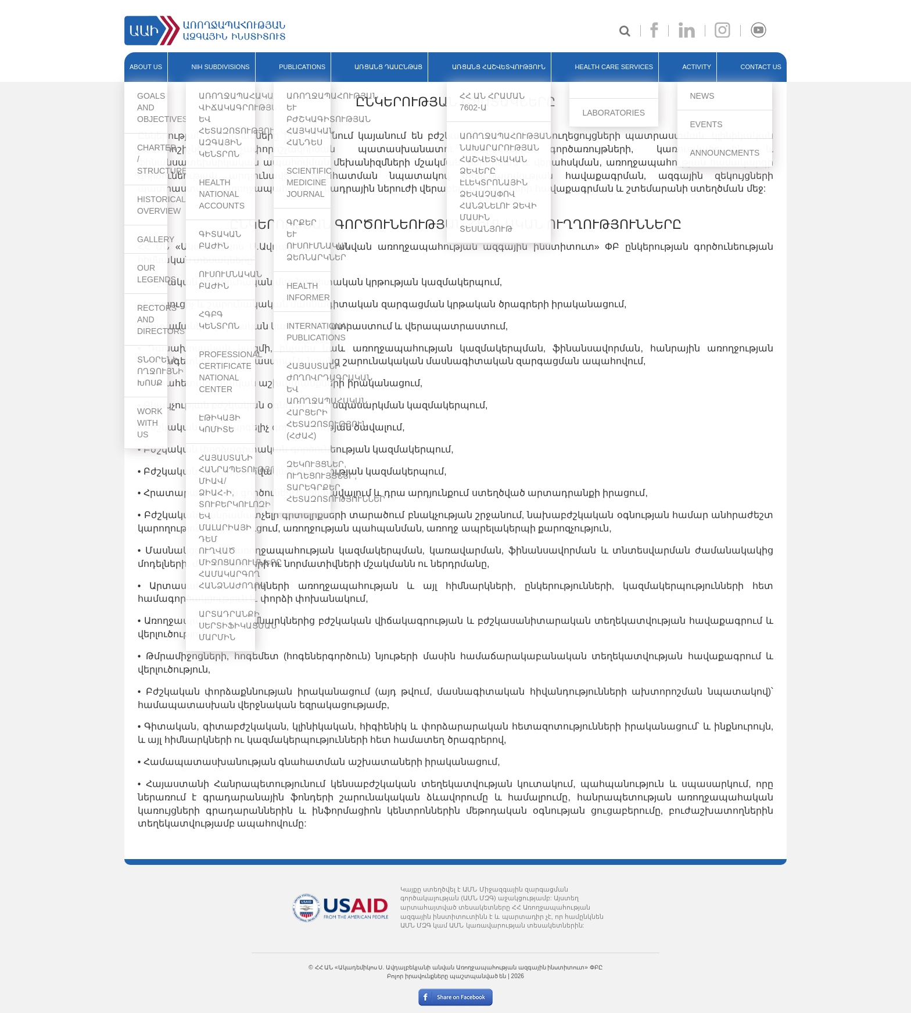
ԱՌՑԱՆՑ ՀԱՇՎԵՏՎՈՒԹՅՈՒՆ (499, 66)
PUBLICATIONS (302, 66)
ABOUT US (146, 66)
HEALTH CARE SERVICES (614, 66)
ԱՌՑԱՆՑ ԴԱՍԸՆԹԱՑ (388, 66)
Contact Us (760, 66)
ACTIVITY (697, 66)
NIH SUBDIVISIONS (220, 66)
